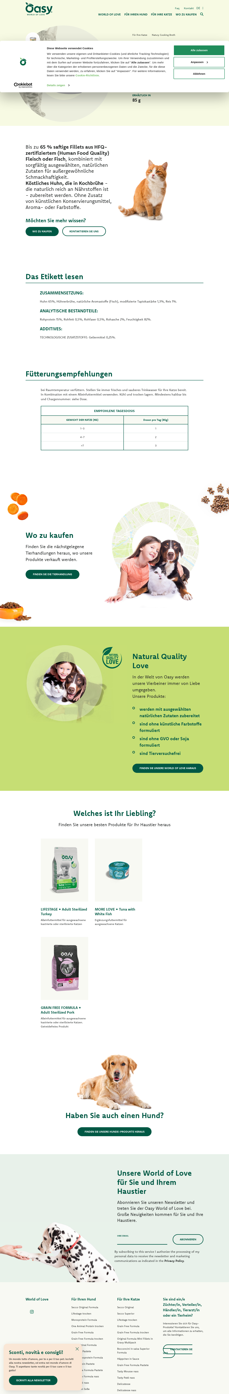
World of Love (37, 1205)
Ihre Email (123, 1141)
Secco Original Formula (84, 1213)
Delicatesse (123, 1289)
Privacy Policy (174, 1166)
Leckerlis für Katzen (128, 1327)
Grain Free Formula (82, 1238)
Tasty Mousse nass (127, 1277)
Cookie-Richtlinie (87, 34)
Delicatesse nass (126, 1296)
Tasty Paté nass (80, 1288)
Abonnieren (188, 1145)
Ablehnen (199, 32)
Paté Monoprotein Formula (87, 1263)
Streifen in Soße (80, 1294)
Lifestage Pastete (81, 1257)
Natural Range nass (82, 1307)
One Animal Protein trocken (87, 1232)
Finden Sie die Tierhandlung (52, 574)
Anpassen (199, 21)
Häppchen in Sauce (128, 1264)
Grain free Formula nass (85, 1282)
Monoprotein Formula (84, 1225)
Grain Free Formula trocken (87, 1244)
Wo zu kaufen (42, 231)
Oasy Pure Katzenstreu (130, 1333)
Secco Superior (125, 1219)
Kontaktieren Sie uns (84, 231)
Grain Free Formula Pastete (87, 1275)
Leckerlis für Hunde (82, 1313)
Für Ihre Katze (128, 1205)
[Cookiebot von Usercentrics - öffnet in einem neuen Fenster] (23, 44)
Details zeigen (56, 44)
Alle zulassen (199, 9)
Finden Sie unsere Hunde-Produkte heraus (115, 1037)
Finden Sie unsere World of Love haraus (168, 768)
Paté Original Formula (84, 1250)
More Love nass (126, 1321)
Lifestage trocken (81, 1219)
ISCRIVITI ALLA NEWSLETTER (33, 1380)
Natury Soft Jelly (80, 1301)
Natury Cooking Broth (129, 1308)
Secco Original (125, 1213)
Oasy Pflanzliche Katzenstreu (133, 1340)
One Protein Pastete (83, 1269)
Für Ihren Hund (83, 1205)
